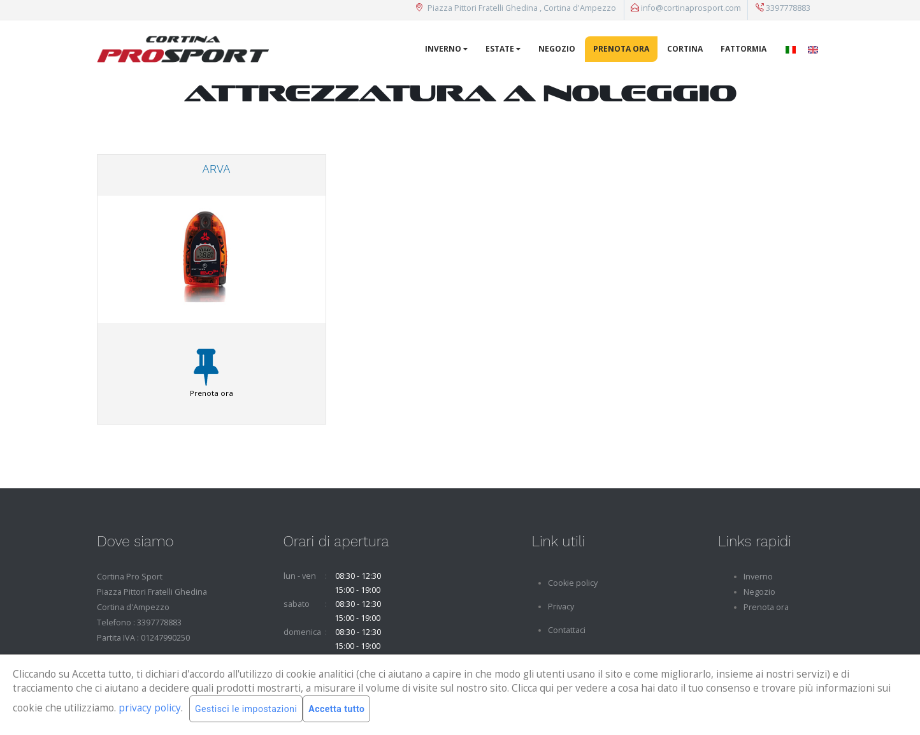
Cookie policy (573, 583)
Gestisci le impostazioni (246, 709)
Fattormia (743, 48)
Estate (503, 48)
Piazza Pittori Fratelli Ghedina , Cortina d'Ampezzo (515, 8)
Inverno (446, 48)
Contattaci (567, 630)
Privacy (561, 606)
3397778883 (783, 8)
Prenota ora (621, 48)
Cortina (685, 48)
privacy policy (150, 708)
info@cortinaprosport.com (686, 8)
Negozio (556, 48)
